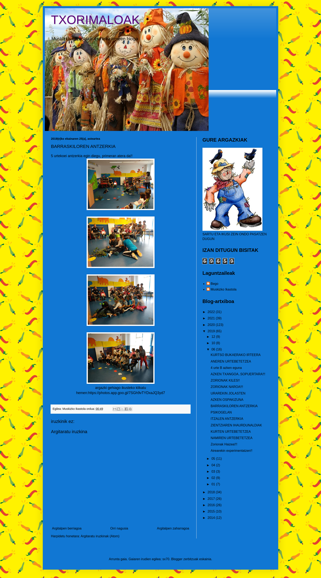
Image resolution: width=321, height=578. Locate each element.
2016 (212, 505)
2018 (212, 492)
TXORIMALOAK (95, 20)
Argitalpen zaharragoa (173, 528)
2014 (212, 517)
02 (213, 478)
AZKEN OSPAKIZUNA (227, 399)
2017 (212, 498)
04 (213, 465)
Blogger (176, 559)
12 (213, 336)
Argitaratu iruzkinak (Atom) (100, 536)
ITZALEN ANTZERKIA (227, 418)
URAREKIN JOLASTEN (228, 393)
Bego (214, 283)
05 (213, 458)
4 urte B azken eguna (226, 368)
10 (213, 343)
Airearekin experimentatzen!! (231, 450)
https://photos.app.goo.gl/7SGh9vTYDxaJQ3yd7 (126, 393)
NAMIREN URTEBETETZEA (231, 438)
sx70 (165, 559)
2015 (212, 511)
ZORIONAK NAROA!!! (227, 387)
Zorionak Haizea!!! (224, 444)
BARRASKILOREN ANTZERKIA (234, 406)
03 (213, 471)
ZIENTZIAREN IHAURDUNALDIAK (236, 425)
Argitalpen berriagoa (66, 528)
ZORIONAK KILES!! (225, 380)
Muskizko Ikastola (223, 289)
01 (213, 484)
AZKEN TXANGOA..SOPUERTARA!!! (238, 374)
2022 (212, 312)
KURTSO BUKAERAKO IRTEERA (236, 355)
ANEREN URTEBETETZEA (231, 361)
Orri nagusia (119, 528)
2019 (212, 331)
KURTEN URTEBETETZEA (231, 431)
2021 (212, 318)
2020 (212, 325)
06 (213, 349)
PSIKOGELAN (221, 412)
